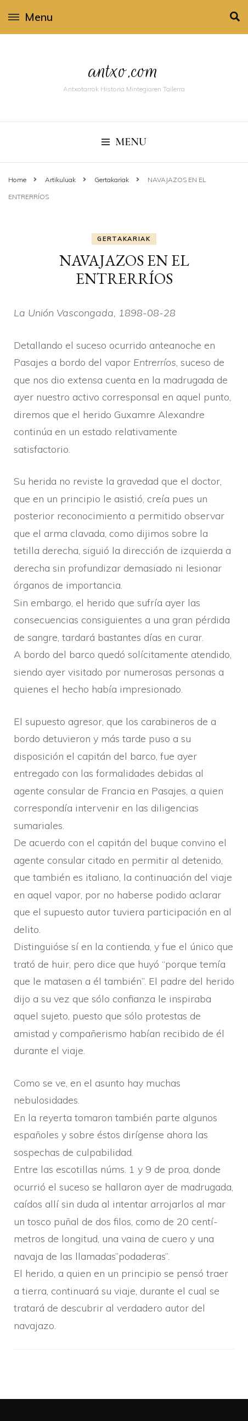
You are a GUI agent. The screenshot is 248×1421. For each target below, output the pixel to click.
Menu (30, 17)
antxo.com (124, 70)
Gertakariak (123, 239)
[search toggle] (235, 17)
